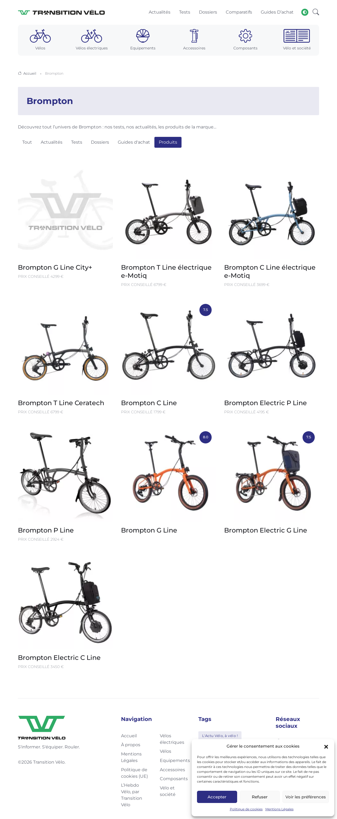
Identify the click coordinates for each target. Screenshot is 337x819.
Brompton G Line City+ (55, 268)
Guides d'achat (134, 143)
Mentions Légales (279, 809)
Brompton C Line (149, 404)
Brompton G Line (149, 531)
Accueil (29, 74)
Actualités (51, 143)
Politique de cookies (246, 809)
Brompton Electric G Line (265, 531)
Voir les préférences (305, 796)
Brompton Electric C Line (59, 658)
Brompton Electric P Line (265, 404)
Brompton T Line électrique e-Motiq (166, 272)
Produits (168, 143)
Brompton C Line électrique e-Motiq (270, 272)
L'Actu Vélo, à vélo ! (220, 736)
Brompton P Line (46, 531)
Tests (76, 143)
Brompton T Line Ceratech (61, 404)
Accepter (217, 796)
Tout (27, 143)
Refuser (260, 796)
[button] (326, 746)
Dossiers (100, 143)
